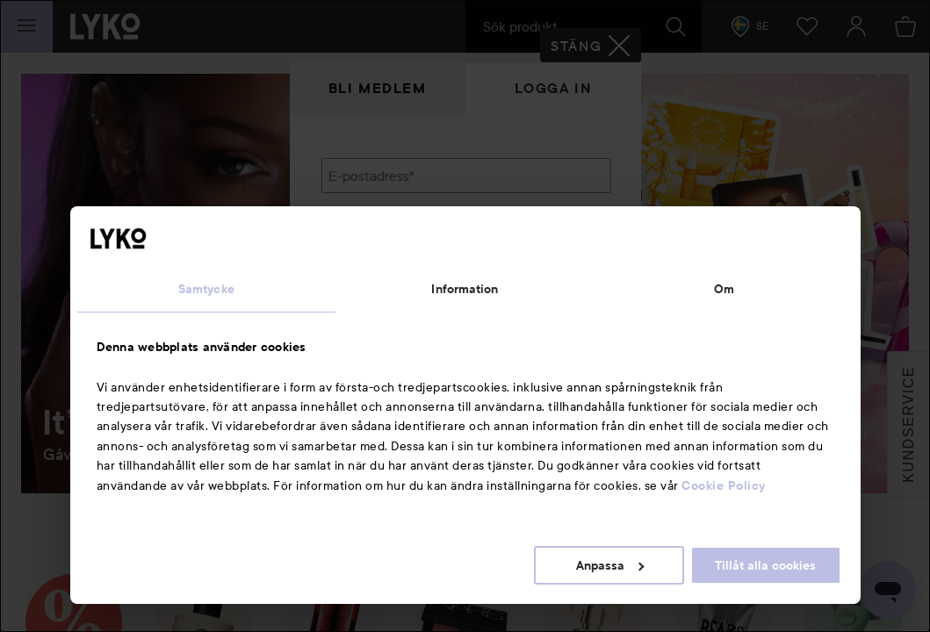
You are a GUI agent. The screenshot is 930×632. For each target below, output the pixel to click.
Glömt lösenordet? (378, 298)
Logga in (553, 88)
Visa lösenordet (564, 265)
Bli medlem (377, 88)
